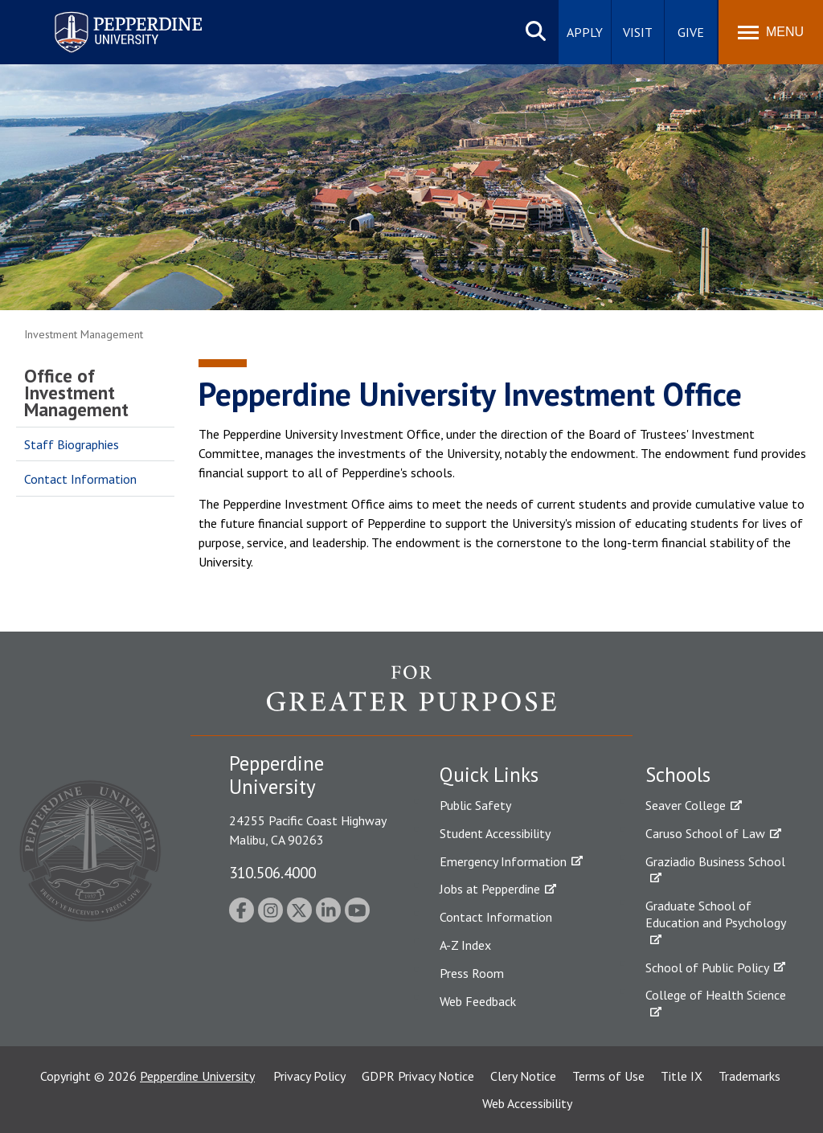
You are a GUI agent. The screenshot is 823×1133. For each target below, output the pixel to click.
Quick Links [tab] (489, 774)
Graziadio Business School (715, 861)
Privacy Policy (309, 1076)
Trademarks (749, 1076)
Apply (585, 32)
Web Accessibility (527, 1103)
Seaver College (685, 805)
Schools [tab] (677, 774)
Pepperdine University (197, 1076)
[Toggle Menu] (771, 32)
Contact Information (80, 479)
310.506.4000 (272, 872)
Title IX (681, 1076)
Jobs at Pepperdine (490, 889)
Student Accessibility (495, 833)
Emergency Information (503, 861)
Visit (638, 32)
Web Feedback (478, 1001)
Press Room (472, 973)
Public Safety (475, 805)
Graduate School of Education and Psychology (715, 914)
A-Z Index (465, 945)
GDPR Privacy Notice (418, 1076)
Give (691, 32)
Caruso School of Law (705, 833)
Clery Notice (523, 1076)
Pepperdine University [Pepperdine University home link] (109, 15)
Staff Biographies (71, 444)
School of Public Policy (707, 967)
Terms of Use (608, 1076)
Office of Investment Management (76, 392)
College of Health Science (715, 995)
